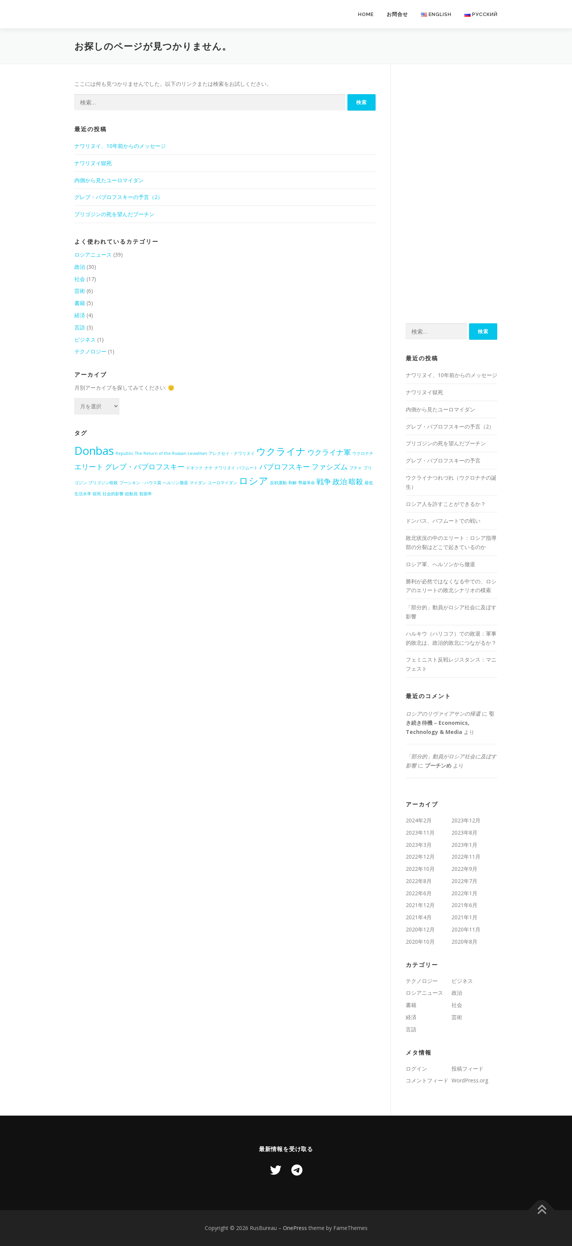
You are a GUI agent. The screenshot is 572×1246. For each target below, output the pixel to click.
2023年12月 (465, 820)
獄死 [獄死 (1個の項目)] (97, 493)
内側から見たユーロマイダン (109, 180)
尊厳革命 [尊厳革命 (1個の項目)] (306, 482)
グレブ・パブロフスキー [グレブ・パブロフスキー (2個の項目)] (145, 467)
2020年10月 (420, 941)
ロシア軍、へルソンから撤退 (440, 564)
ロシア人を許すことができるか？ (446, 503)
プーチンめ (438, 765)
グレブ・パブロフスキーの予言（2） (118, 197)
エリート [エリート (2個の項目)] (88, 467)
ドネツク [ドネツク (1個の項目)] (194, 467)
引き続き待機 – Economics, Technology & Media (450, 722)
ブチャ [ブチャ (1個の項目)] (355, 467)
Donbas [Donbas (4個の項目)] (94, 450)
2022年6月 (419, 893)
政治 (79, 266)
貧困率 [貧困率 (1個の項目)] (145, 493)
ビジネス (85, 339)
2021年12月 (420, 905)
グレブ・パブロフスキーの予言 (443, 460)
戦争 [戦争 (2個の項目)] (324, 482)
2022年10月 (420, 868)
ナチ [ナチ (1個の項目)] (208, 467)
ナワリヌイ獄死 (93, 163)
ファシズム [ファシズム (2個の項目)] (330, 467)
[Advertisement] (451, 193)
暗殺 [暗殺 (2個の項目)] (356, 482)
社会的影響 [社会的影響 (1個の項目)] (113, 493)
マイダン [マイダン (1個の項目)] (198, 482)
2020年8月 (464, 941)
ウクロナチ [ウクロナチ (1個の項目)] (362, 453)
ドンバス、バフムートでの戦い (443, 520)
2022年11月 (465, 856)
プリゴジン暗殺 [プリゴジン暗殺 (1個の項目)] (103, 482)
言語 (79, 327)
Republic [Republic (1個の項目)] (124, 453)
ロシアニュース (93, 254)
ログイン (416, 1068)
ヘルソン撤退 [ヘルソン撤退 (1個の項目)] (175, 482)
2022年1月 (464, 893)
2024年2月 (419, 820)
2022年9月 (464, 868)
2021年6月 (464, 905)
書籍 (79, 303)
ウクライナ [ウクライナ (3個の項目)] (281, 451)
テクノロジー (90, 351)
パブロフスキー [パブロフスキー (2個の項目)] (284, 467)
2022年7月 (464, 881)
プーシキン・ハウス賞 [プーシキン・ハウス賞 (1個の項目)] (140, 482)
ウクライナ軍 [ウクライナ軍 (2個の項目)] (329, 452)
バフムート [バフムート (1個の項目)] (247, 467)
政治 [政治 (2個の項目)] (340, 482)
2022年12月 (420, 856)
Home (366, 14)
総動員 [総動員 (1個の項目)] (131, 493)
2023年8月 (464, 832)
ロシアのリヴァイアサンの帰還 (443, 713)
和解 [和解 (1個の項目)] (292, 482)
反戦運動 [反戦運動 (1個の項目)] (278, 482)
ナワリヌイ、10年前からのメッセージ (120, 145)
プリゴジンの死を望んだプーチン (114, 214)
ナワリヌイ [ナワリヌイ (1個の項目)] (224, 467)
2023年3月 (419, 844)
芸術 (79, 290)
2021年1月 (464, 917)
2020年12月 (420, 929)
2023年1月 (464, 844)
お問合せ (397, 14)
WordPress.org (469, 1080)
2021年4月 (419, 917)
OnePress (295, 1228)
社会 (79, 279)
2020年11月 (465, 929)
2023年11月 (420, 832)
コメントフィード (427, 1080)
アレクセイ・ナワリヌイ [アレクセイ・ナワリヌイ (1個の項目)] (232, 453)
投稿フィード (467, 1068)
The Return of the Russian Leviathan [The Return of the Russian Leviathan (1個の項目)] (171, 453)
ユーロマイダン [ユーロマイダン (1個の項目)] (222, 482)
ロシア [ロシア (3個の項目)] (253, 480)
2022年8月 (419, 881)
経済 (79, 315)
